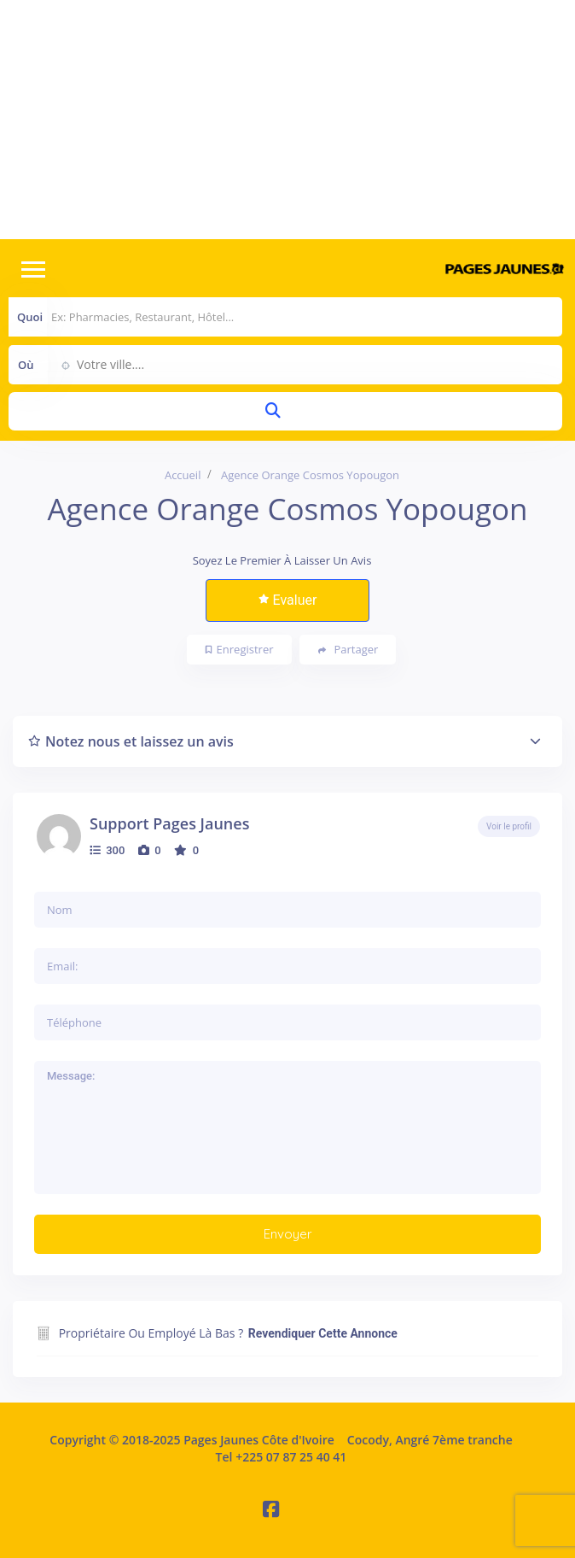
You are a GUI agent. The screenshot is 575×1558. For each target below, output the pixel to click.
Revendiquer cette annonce (323, 1333)
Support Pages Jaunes (169, 823)
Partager (348, 649)
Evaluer (287, 600)
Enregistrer (240, 649)
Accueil (183, 475)
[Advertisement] (287, 119)
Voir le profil (508, 826)
